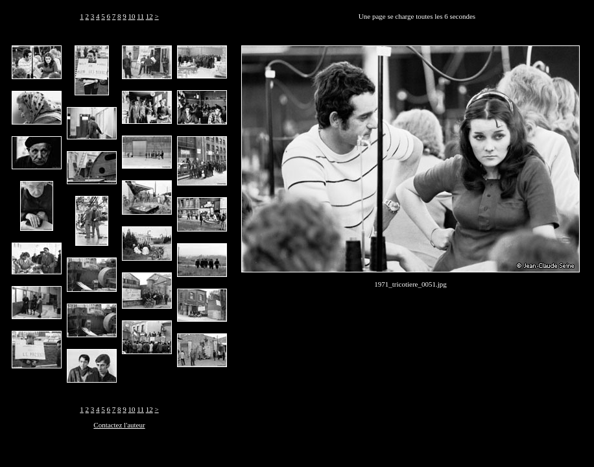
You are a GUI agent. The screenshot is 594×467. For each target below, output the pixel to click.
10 (132, 16)
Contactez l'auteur (119, 425)
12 (149, 16)
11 (140, 16)
